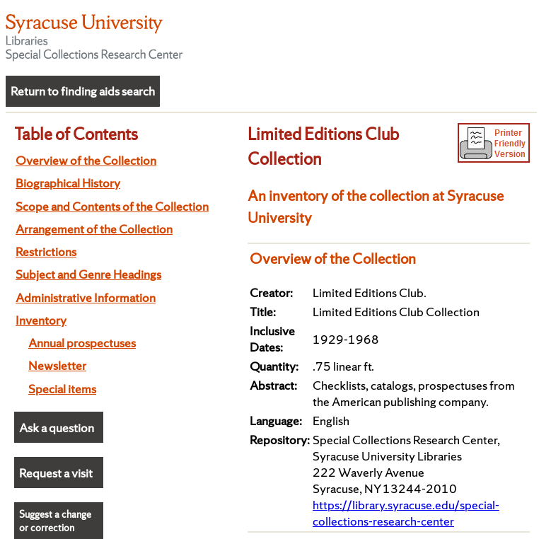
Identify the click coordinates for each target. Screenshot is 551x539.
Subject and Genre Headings (88, 274)
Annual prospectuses (82, 343)
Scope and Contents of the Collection (112, 206)
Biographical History (68, 183)
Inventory (41, 320)
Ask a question (56, 427)
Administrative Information (86, 297)
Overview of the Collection (86, 160)
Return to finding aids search (83, 91)
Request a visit (56, 473)
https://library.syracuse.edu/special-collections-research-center (406, 513)
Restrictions (46, 251)
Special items (62, 389)
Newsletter (57, 365)
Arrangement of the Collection (94, 229)
